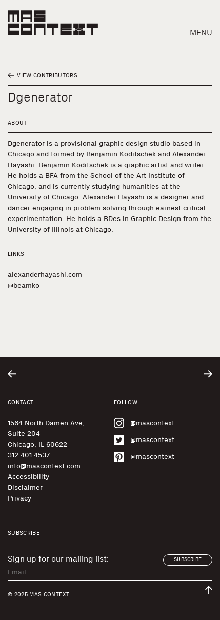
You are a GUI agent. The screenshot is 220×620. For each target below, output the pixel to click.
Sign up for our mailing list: (58, 559)
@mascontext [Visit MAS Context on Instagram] (144, 423)
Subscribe (188, 559)
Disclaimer (25, 487)
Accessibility (28, 476)
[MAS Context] (53, 22)
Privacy (19, 498)
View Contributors (42, 75)
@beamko (23, 285)
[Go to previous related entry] (12, 374)
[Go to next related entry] (208, 374)
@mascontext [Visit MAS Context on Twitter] (144, 440)
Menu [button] (201, 32)
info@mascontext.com (44, 466)
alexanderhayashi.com (45, 274)
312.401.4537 (29, 455)
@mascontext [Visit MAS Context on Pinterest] (144, 457)
